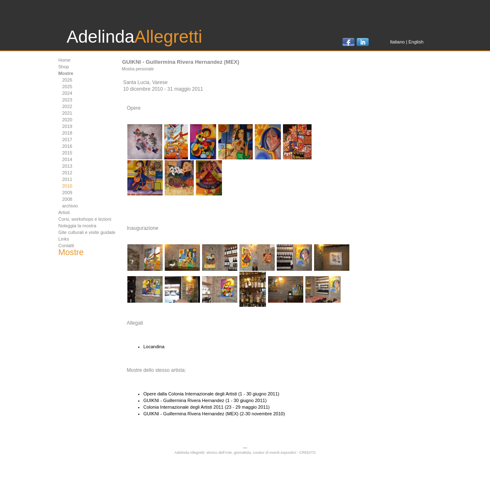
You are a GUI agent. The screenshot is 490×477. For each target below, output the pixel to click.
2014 (67, 159)
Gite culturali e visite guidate (87, 232)
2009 (67, 192)
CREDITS (307, 452)
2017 (67, 139)
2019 (67, 126)
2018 (67, 132)
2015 (67, 152)
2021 (67, 113)
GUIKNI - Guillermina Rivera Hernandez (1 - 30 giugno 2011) (205, 400)
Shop (64, 66)
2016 (67, 146)
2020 (67, 119)
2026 (67, 79)
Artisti (64, 212)
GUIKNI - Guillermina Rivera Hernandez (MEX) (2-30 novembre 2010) (214, 413)
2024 (67, 93)
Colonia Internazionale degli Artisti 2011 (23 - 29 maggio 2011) (207, 407)
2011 (67, 179)
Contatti (66, 245)
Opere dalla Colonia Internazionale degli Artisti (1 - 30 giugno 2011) (212, 393)
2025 (67, 86)
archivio (70, 205)
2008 (67, 199)
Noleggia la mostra (78, 225)
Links (64, 238)
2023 (67, 99)
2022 (67, 106)
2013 (67, 166)
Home (65, 60)
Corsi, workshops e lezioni (85, 219)
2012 (67, 172)
